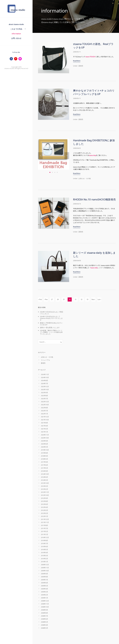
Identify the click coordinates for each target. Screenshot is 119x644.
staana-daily (94, 268)
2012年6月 (44, 504)
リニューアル (45, 360)
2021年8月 (44, 423)
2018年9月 (44, 456)
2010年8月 (44, 540)
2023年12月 (45, 386)
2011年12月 (45, 519)
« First (40, 299)
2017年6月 (44, 465)
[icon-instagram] (20, 58)
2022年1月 (44, 414)
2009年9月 (44, 574)
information (16, 33)
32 (81, 299)
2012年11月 (45, 492)
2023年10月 (45, 389)
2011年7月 (44, 528)
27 (52, 299)
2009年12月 (45, 565)
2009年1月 (44, 598)
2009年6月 (44, 583)
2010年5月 (44, 549)
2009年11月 (45, 568)
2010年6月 (44, 546)
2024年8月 (44, 380)
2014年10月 (45, 474)
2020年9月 (44, 441)
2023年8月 (44, 396)
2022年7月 (44, 411)
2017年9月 (44, 462)
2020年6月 (44, 444)
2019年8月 (44, 453)
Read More (76, 61)
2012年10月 (45, 495)
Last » (99, 299)
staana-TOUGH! (90, 57)
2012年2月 (44, 513)
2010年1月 (44, 562)
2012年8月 (44, 501)
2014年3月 (44, 480)
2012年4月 (44, 507)
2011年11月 (45, 522)
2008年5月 (44, 622)
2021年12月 (45, 417)
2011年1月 (44, 534)
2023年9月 (44, 392)
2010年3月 (44, 555)
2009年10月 (45, 571)
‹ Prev (46, 299)
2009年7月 (44, 580)
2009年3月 (44, 592)
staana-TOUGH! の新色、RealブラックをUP (93, 45)
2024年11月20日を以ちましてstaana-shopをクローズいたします (51, 318)
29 (63, 299)
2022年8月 (44, 408)
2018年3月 (44, 459)
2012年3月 (44, 510)
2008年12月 (45, 601)
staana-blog (92, 155)
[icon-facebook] (12, 58)
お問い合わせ (16, 38)
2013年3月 (44, 486)
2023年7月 (44, 399)
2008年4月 (44, 625)
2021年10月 (45, 420)
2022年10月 (45, 405)
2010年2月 (44, 559)
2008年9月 (44, 610)
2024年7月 (44, 383)
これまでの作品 (16, 29)
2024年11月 (45, 374)
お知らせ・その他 (84, 178)
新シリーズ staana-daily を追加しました (94, 254)
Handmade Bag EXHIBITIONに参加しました (94, 142)
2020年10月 (45, 438)
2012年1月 (44, 516)
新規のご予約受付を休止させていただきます (51, 324)
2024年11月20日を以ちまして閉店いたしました (51, 313)
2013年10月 (45, 483)
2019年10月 (45, 450)
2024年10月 (45, 377)
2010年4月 (44, 552)
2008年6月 (44, 619)
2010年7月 (44, 543)
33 (87, 299)
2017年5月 (44, 468)
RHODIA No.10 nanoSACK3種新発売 (94, 199)
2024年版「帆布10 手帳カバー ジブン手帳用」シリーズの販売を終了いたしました (51, 332)
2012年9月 (44, 498)
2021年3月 (44, 429)
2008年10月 (45, 607)
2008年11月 (45, 604)
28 (58, 299)
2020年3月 (44, 447)
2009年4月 (44, 589)
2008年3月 (44, 628)
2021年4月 (44, 426)
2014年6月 (44, 477)
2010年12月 (45, 537)
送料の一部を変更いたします (50, 327)
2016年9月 (44, 471)
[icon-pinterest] (16, 58)
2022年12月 (45, 402)
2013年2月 (44, 489)
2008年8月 (44, 613)
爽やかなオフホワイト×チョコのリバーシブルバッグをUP (94, 92)
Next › (93, 299)
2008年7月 (44, 616)
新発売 (80, 66)
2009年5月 (44, 586)
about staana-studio (16, 24)
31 (75, 299)
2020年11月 (45, 435)
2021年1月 (44, 432)
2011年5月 (44, 531)
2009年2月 (44, 595)
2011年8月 (44, 525)
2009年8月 (44, 577)
